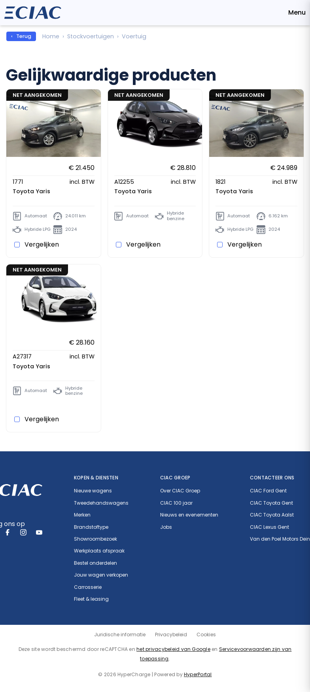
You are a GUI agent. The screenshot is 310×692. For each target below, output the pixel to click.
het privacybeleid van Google (173, 649)
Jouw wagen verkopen (101, 575)
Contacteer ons (272, 477)
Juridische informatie (120, 634)
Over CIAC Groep (180, 491)
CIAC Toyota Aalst (272, 515)
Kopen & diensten (96, 477)
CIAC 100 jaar (176, 503)
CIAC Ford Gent (268, 491)
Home (50, 36)
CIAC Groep (175, 477)
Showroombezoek (95, 539)
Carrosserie (88, 587)
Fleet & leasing (91, 599)
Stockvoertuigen (90, 36)
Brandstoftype (91, 527)
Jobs (166, 527)
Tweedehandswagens (101, 503)
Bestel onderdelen (95, 563)
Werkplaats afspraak (99, 551)
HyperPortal (198, 674)
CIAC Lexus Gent (269, 527)
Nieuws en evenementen (189, 515)
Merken (82, 515)
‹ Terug (21, 36)
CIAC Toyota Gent (271, 503)
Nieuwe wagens (93, 491)
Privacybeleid (171, 634)
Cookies (206, 634)
